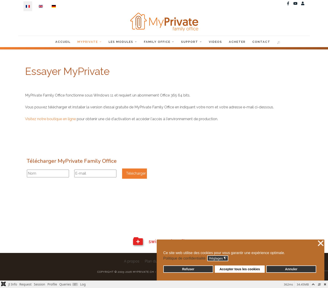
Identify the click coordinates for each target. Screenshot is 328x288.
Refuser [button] (188, 269)
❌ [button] (321, 243)
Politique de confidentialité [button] (184, 258)
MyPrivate (89, 41)
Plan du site (154, 261)
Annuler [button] (291, 269)
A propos (131, 261)
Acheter (237, 41)
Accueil (63, 41)
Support (191, 41)
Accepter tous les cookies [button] (240, 269)
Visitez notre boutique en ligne (50, 119)
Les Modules (123, 41)
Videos (215, 41)
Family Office (159, 41)
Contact (261, 41)
